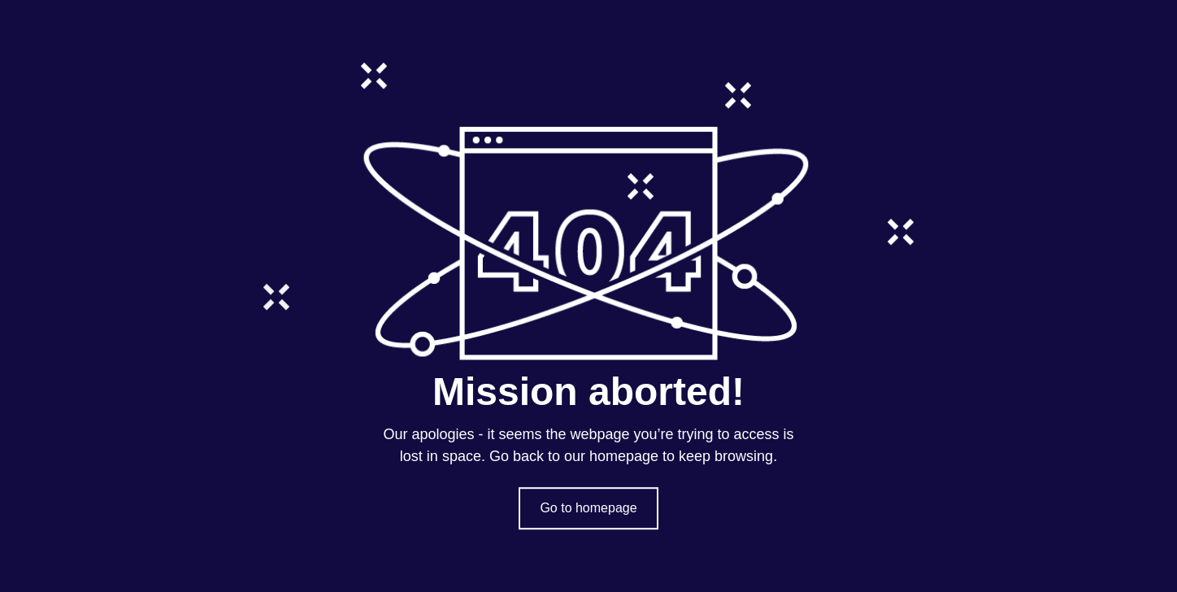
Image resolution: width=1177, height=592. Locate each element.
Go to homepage (588, 508)
